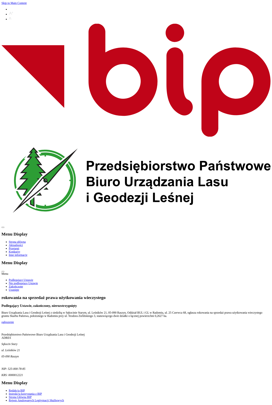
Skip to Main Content (14, 3)
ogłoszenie (7, 322)
